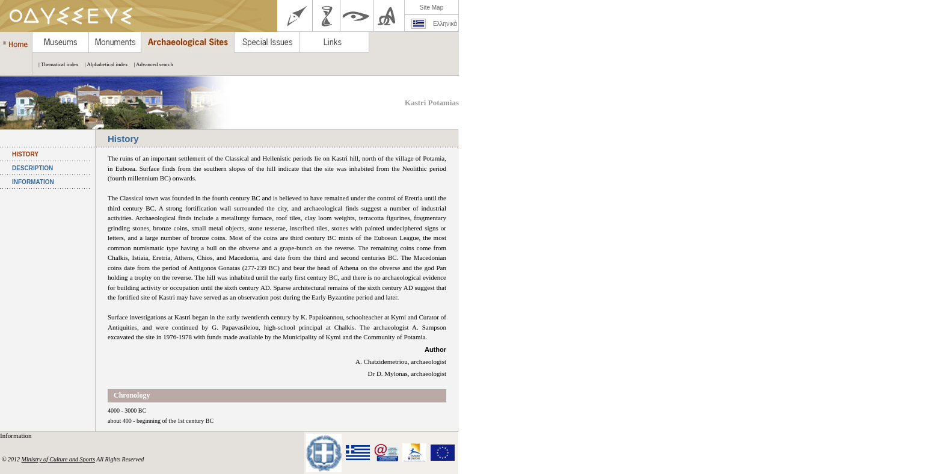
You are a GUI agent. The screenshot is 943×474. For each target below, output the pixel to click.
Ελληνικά (445, 23)
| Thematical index (55, 64)
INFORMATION (33, 182)
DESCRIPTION (32, 168)
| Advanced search (150, 64)
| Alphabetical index (103, 64)
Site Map (431, 7)
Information (16, 435)
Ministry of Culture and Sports (58, 459)
